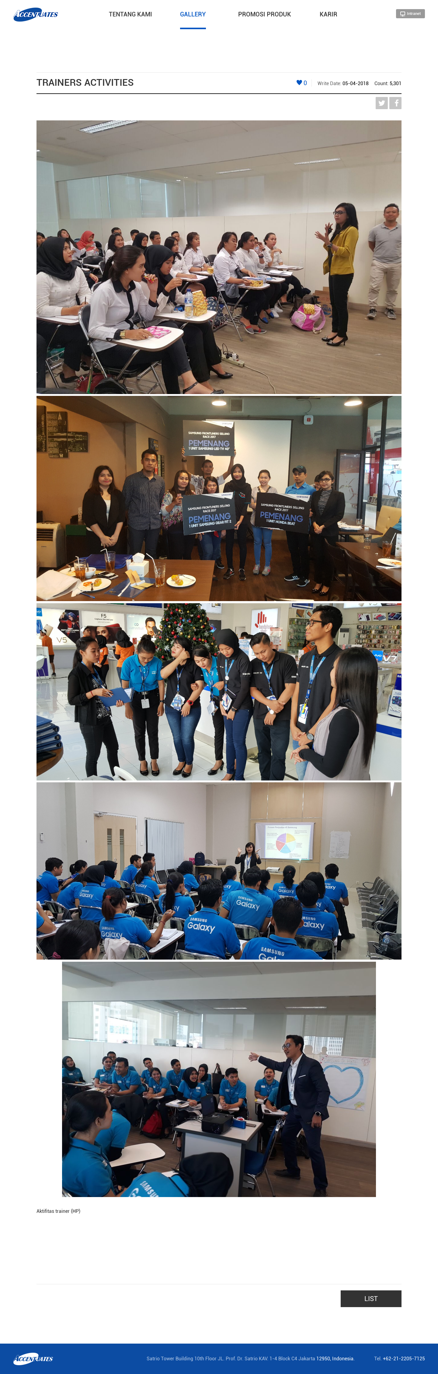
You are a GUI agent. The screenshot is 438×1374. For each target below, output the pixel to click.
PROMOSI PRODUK (264, 14)
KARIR (328, 14)
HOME (50, 32)
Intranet (410, 13)
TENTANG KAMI (130, 14)
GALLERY (193, 14)
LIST (371, 1299)
